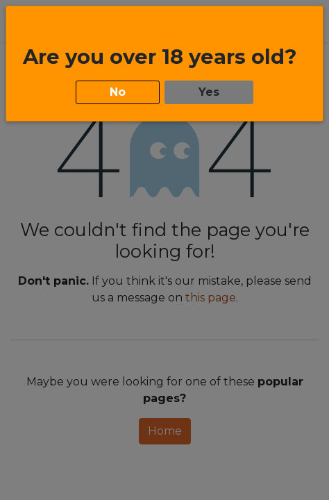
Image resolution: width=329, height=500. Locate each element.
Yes (209, 89)
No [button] (118, 89)
